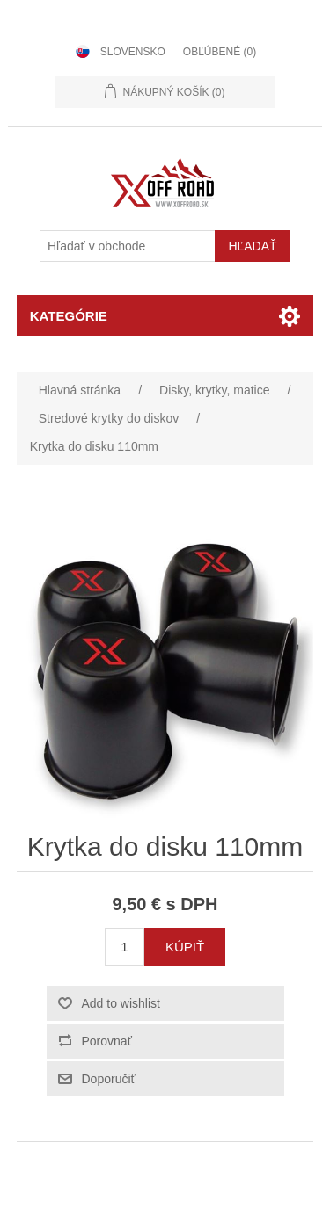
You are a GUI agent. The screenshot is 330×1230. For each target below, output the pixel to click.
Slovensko (132, 52)
